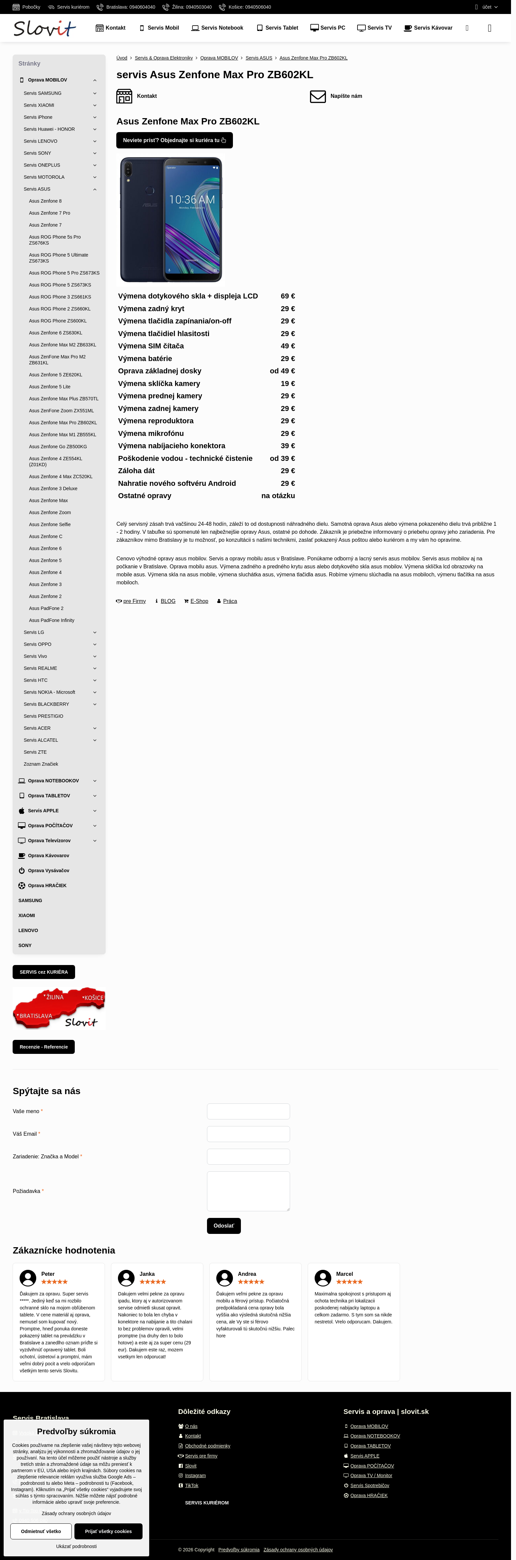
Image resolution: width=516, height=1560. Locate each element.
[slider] (54, 1281)
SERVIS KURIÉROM (207, 1502)
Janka (147, 1274)
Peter (47, 1274)
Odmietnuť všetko (41, 1531)
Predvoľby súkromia (238, 1549)
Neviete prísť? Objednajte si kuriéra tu (174, 140)
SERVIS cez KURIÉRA (44, 972)
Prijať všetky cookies (108, 1531)
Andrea (247, 1274)
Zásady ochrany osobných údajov (298, 1549)
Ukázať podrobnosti (76, 1546)
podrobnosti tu (35, 1483)
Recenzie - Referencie (44, 1047)
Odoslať (224, 1226)
